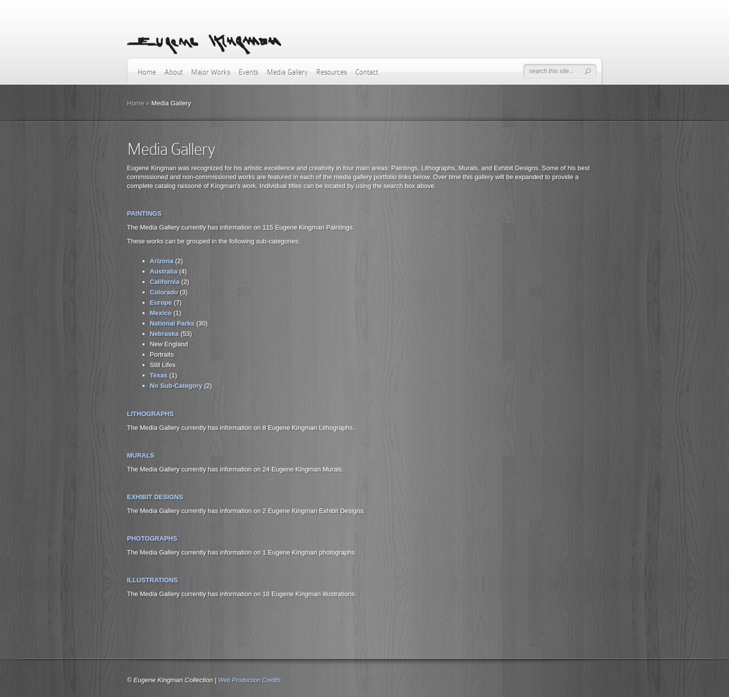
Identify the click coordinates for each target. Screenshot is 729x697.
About (173, 72)
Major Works (210, 72)
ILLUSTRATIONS (152, 580)
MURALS (141, 455)
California (165, 281)
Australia (164, 271)
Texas (159, 375)
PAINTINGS (144, 213)
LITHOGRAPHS (150, 414)
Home (147, 72)
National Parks (172, 323)
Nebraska (164, 333)
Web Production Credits (249, 680)
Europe (161, 302)
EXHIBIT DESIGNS (155, 497)
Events (248, 72)
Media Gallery (287, 72)
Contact (366, 72)
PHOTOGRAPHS (152, 538)
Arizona (162, 261)
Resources (331, 72)
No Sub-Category (176, 385)
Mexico (161, 313)
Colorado (164, 292)
